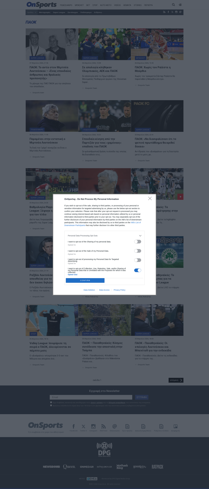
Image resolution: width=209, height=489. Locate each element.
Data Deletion (89, 290)
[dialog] (104, 244)
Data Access (104, 290)
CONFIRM (85, 280)
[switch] (137, 241)
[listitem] (104, 235)
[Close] (150, 199)
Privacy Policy (119, 290)
